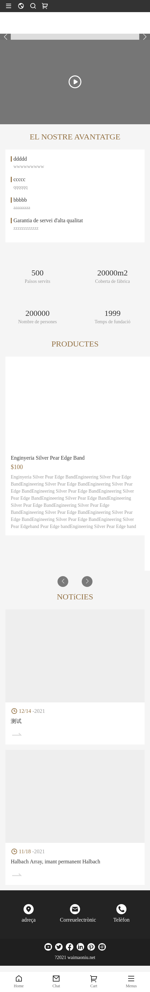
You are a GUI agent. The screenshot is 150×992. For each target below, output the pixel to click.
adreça (29, 920)
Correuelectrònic (75, 920)
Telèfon (121, 920)
